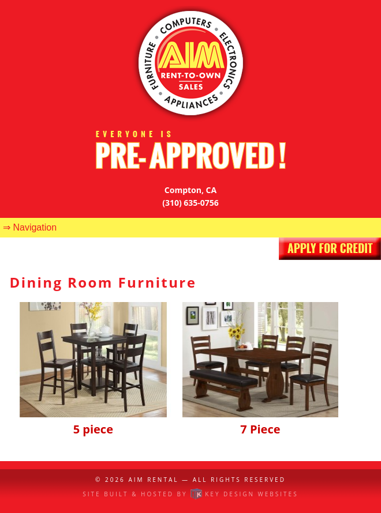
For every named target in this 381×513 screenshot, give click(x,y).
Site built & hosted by (190, 494)
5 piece (93, 421)
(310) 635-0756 (190, 202)
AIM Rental (153, 480)
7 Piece (260, 421)
